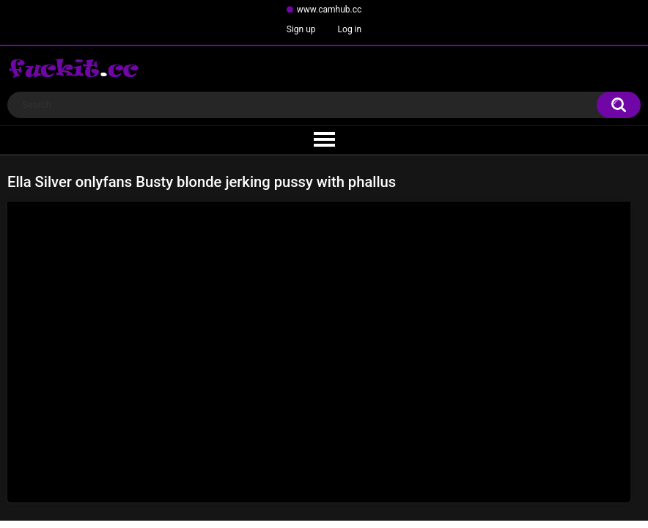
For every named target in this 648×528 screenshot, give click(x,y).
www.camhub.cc (329, 9)
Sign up (301, 29)
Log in (350, 29)
